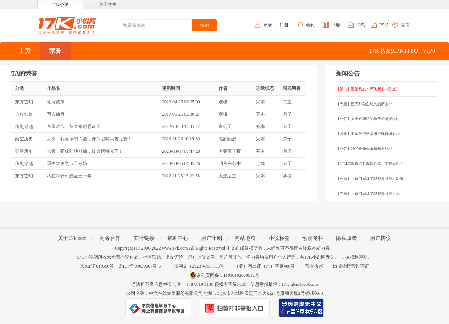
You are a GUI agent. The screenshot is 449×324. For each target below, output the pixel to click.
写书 (383, 25)
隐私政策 (346, 238)
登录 (267, 25)
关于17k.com (72, 238)
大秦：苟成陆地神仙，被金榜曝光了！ (85, 151)
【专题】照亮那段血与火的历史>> (364, 104)
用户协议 (380, 238)
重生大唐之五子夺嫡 (67, 163)
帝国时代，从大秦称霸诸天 (74, 126)
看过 (310, 25)
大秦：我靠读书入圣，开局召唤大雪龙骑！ (89, 138)
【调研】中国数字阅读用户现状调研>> (368, 134)
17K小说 (60, 4)
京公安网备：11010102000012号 (227, 275)
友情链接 (144, 238)
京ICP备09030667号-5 (140, 266)
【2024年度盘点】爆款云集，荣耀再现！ (369, 164)
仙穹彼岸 (56, 101)
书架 (335, 25)
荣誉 (55, 51)
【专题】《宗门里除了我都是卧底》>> (368, 194)
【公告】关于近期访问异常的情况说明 (368, 119)
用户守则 (211, 238)
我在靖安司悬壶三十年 (69, 175)
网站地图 (245, 238)
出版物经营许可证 (351, 266)
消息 (360, 25)
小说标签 (279, 238)
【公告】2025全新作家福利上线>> (364, 149)
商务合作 (110, 238)
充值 (405, 25)
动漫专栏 (312, 238)
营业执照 (314, 266)
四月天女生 (105, 4)
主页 (25, 51)
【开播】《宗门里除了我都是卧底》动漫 (369, 179)
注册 (284, 25)
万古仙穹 (56, 114)
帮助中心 (177, 238)
